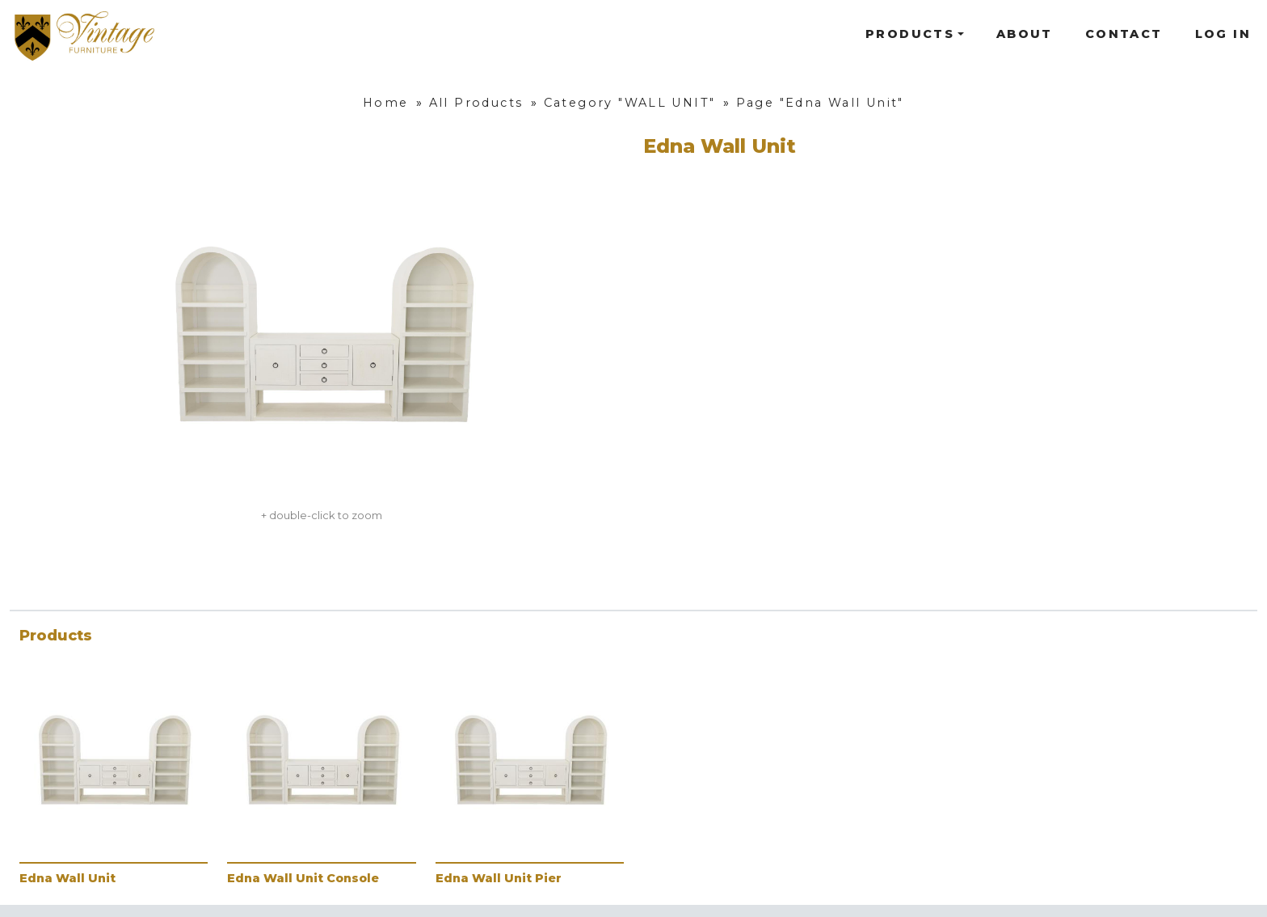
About (1024, 34)
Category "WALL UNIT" (630, 102)
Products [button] (909, 34)
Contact (1124, 34)
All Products (476, 102)
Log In (1223, 34)
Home (386, 102)
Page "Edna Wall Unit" (820, 102)
